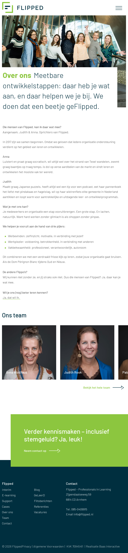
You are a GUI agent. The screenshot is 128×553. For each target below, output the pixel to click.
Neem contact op (35, 451)
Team (5, 518)
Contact (7, 523)
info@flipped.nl (83, 514)
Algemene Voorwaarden (48, 546)
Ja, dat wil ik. (11, 297)
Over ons (7, 512)
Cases (6, 506)
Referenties (41, 506)
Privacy (26, 546)
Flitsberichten (43, 501)
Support (7, 501)
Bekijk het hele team (96, 387)
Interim (6, 489)
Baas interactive (109, 546)
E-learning (9, 495)
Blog (37, 489)
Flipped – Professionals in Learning (23, 7)
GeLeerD (39, 495)
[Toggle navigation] (119, 9)
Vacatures (40, 512)
